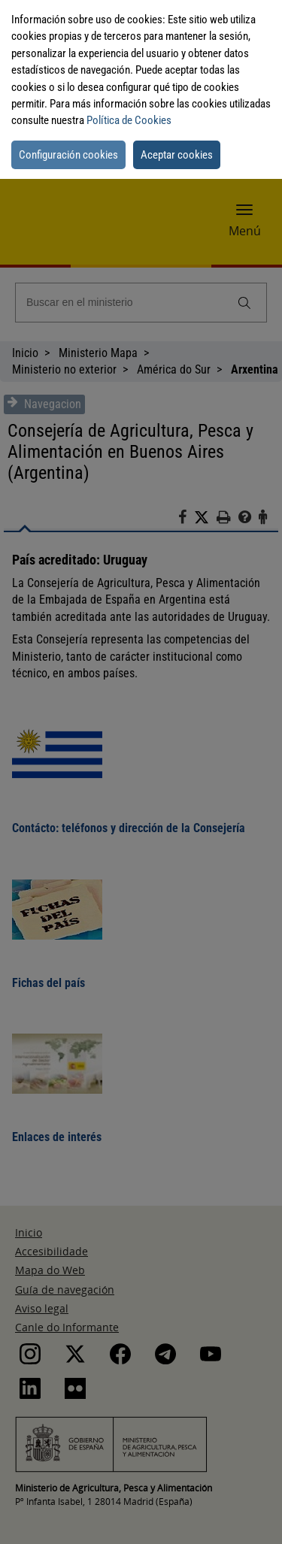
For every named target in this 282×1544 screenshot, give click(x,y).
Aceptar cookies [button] (177, 155)
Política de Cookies (128, 120)
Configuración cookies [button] (68, 155)
